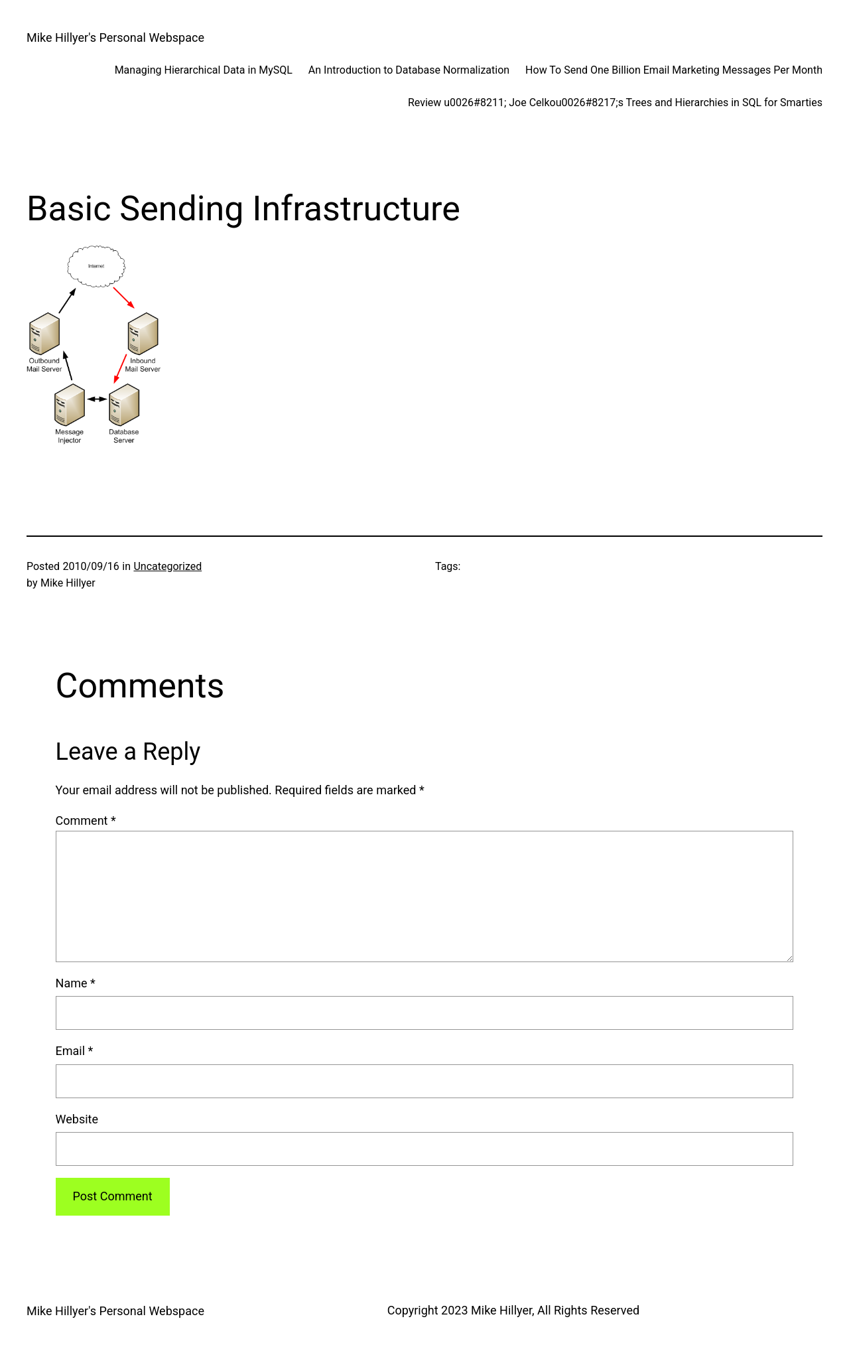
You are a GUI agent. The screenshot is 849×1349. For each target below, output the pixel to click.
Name (76, 983)
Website (77, 1119)
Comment (86, 820)
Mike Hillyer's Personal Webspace (115, 37)
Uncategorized (167, 566)
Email (75, 1051)
